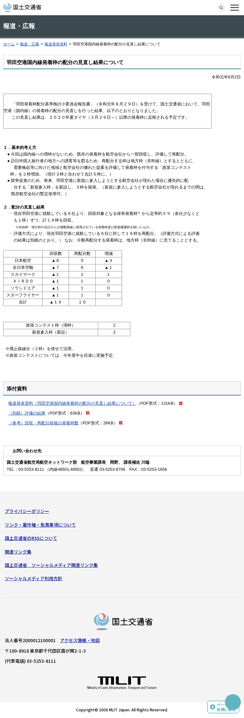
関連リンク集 (18, 551)
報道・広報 (29, 44)
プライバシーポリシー (27, 511)
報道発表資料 (55, 44)
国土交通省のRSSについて (31, 538)
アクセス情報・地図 (80, 640)
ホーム (9, 44)
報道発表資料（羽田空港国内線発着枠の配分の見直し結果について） (72, 403)
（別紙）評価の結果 (26, 413)
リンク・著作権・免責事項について (40, 525)
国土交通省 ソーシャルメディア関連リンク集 (51, 565)
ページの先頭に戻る (226, 707)
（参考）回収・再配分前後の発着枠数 (43, 423)
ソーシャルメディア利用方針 (33, 578)
